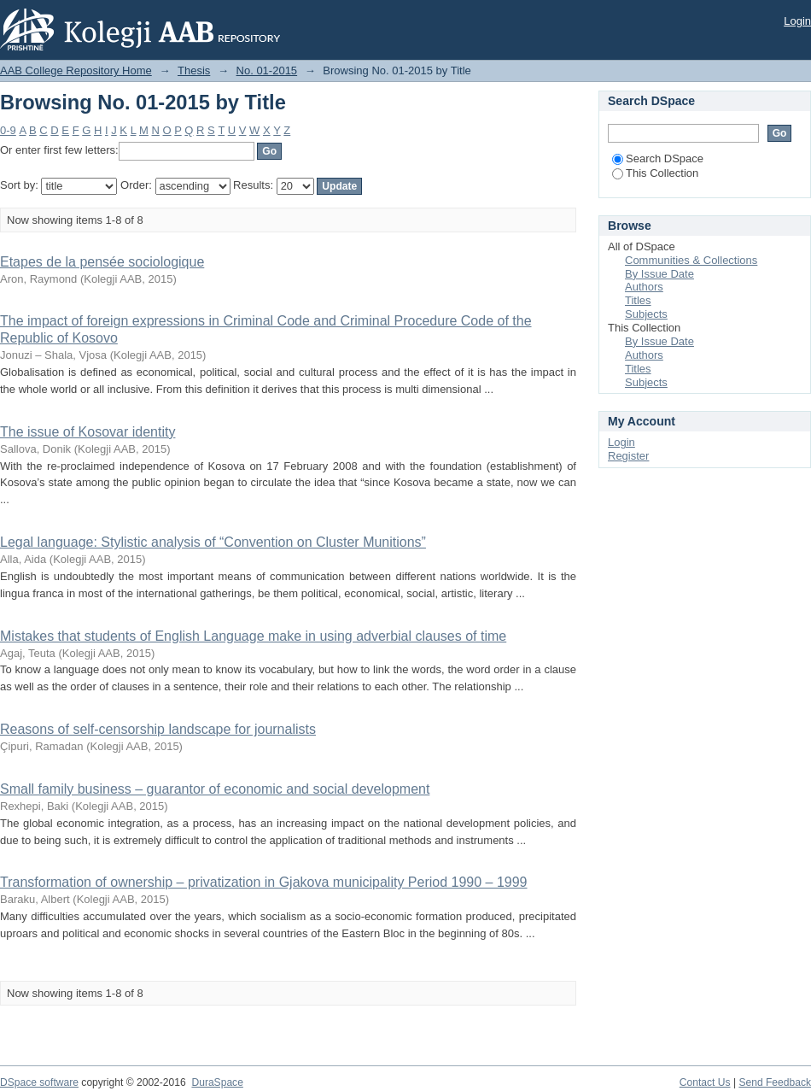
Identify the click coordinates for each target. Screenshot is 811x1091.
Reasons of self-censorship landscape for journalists (158, 729)
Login (797, 21)
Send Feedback (774, 1082)
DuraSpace (216, 1082)
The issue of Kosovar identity (87, 432)
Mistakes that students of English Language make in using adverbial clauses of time (253, 636)
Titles (638, 300)
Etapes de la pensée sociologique (102, 262)
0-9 (8, 130)
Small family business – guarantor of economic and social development (214, 789)
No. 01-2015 (267, 70)
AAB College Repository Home (76, 70)
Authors (644, 286)
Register (628, 455)
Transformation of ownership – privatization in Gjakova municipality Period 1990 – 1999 (264, 882)
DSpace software (39, 1082)
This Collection (655, 173)
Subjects (646, 314)
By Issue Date (659, 273)
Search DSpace (657, 158)
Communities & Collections (691, 260)
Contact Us (705, 1082)
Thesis (194, 70)
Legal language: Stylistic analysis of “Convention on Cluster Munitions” (213, 542)
